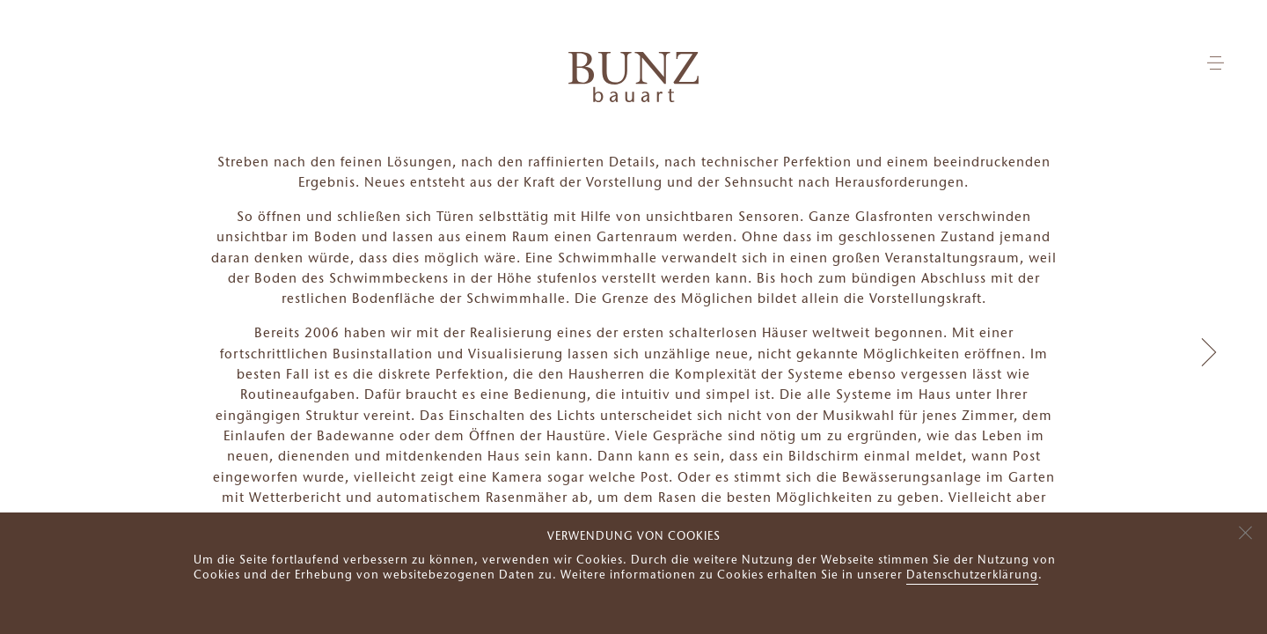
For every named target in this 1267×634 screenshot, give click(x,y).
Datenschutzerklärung (972, 575)
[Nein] (1245, 530)
